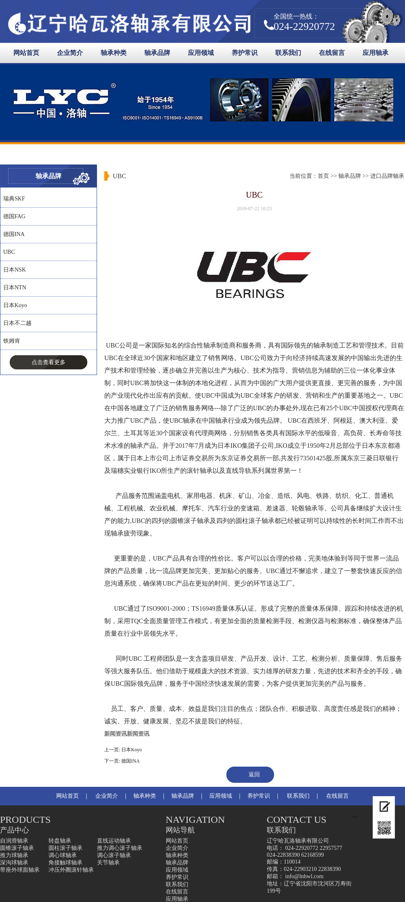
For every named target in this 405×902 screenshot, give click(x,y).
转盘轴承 (60, 841)
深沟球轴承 (14, 863)
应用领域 (201, 52)
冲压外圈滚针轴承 (71, 870)
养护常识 (244, 52)
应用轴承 (375, 52)
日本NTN (14, 288)
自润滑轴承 (14, 841)
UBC (9, 252)
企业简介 (70, 52)
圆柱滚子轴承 (65, 848)
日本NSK (14, 270)
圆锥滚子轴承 (17, 848)
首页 (323, 176)
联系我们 (288, 52)
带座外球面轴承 (20, 870)
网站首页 (26, 52)
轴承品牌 (157, 52)
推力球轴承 (14, 855)
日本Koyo (15, 305)
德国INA (14, 234)
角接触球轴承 (65, 863)
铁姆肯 (11, 341)
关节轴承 (108, 863)
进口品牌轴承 (387, 176)
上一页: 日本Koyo (123, 749)
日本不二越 (17, 323)
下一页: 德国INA (122, 761)
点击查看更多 (48, 362)
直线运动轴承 (114, 841)
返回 (254, 774)
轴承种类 (114, 52)
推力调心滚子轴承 (119, 848)
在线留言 (332, 52)
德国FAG (14, 216)
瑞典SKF (14, 199)
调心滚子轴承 (114, 855)
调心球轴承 (63, 855)
